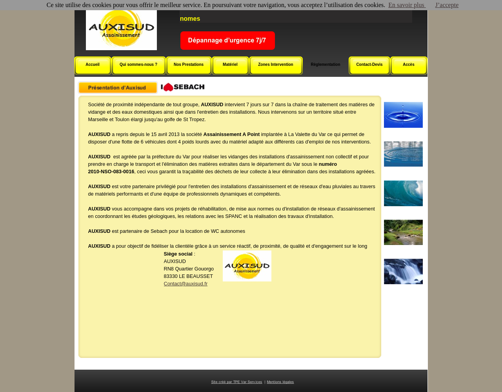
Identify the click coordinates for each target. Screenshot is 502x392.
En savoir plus (407, 5)
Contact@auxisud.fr (186, 284)
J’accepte (447, 5)
